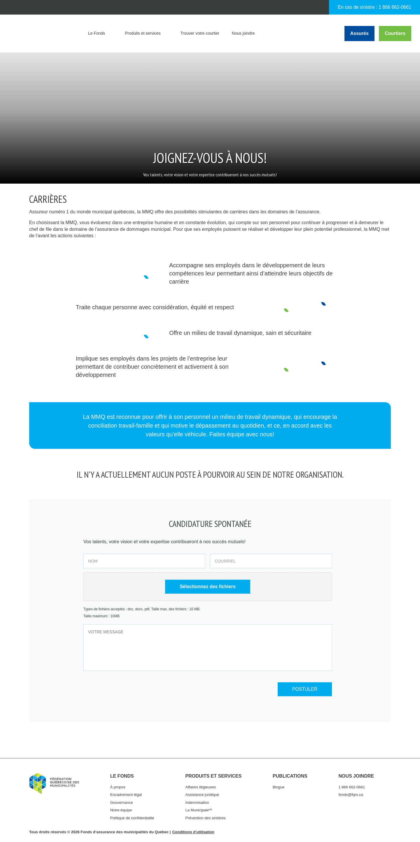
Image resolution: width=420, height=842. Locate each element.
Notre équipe (121, 810)
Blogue (278, 787)
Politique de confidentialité (132, 818)
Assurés (359, 33)
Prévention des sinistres (206, 818)
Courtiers (395, 33)
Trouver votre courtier (200, 33)
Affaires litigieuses (201, 787)
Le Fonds (96, 33)
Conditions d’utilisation (193, 832)
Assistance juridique (202, 794)
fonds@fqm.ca (350, 794)
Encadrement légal (126, 794)
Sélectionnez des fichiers (207, 586)
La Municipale (199, 810)
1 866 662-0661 (395, 7)
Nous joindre (243, 33)
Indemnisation (197, 802)
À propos (117, 787)
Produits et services (142, 33)
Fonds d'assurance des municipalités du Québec (43, 33)
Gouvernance (121, 802)
